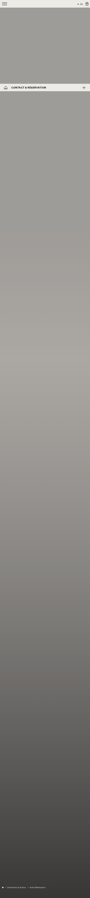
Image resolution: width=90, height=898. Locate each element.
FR (81, 4)
